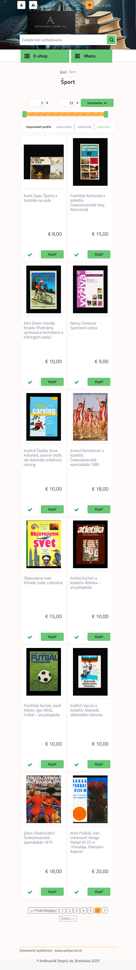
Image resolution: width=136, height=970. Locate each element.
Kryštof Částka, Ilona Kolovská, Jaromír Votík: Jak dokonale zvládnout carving (43, 457)
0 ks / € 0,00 (103, 5)
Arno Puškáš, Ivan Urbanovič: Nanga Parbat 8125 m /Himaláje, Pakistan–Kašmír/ (87, 842)
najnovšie (103, 126)
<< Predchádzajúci (43, 910)
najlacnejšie (64, 126)
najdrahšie (84, 126)
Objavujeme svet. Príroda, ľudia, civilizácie (43, 580)
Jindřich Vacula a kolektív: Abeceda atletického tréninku (86, 710)
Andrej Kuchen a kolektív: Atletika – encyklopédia (85, 583)
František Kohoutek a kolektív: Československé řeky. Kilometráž (87, 202)
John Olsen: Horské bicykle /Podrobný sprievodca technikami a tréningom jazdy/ (43, 330)
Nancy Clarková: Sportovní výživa (83, 325)
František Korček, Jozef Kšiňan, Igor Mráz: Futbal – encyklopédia (42, 710)
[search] (111, 40)
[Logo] (51, 22)
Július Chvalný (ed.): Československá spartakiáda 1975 (39, 838)
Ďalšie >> (68, 918)
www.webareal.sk (68, 950)
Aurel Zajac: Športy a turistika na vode (40, 198)
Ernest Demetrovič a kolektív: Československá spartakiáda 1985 (87, 457)
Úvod (63, 71)
